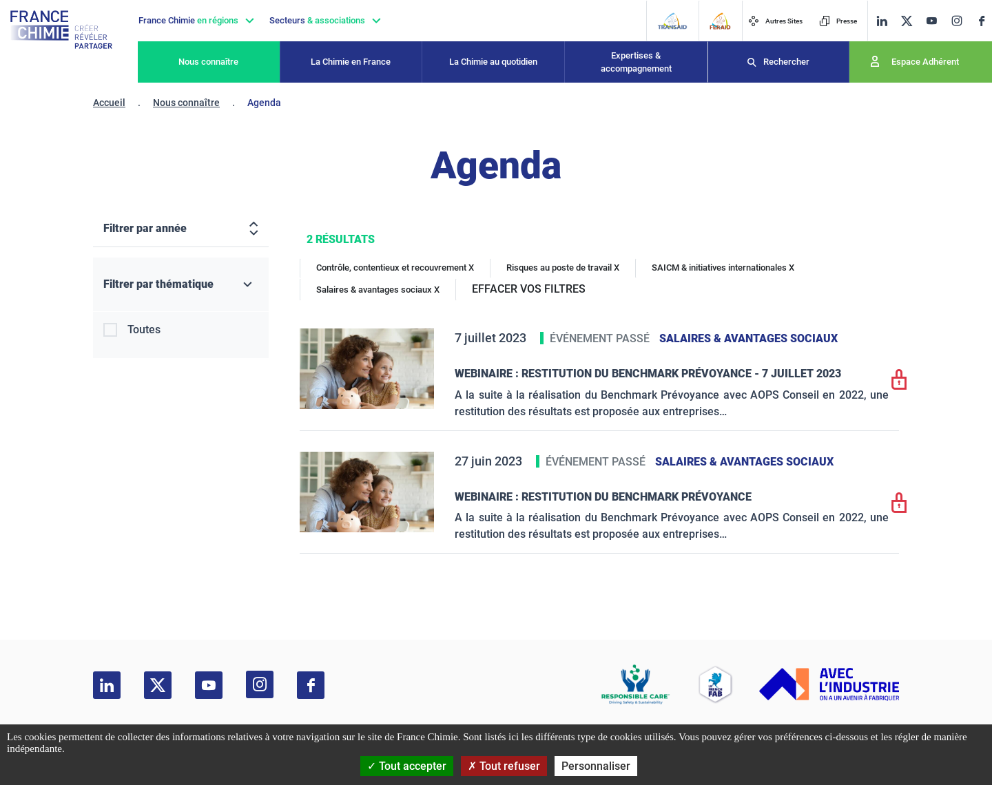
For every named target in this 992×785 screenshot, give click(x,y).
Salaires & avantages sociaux (748, 338)
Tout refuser (504, 766)
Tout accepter (406, 766)
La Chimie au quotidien (493, 61)
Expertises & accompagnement (636, 62)
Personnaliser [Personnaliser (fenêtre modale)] (595, 766)
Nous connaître (208, 61)
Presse (838, 21)
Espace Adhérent (925, 61)
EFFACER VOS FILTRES (529, 288)
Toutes (144, 329)
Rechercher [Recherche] (786, 61)
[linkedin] (881, 21)
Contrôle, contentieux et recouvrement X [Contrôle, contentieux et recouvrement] (395, 267)
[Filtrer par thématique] (181, 285)
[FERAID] (720, 21)
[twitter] (907, 21)
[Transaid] (672, 21)
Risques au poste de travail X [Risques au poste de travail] (562, 267)
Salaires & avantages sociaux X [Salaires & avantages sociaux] (378, 289)
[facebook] (981, 21)
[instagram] (956, 20)
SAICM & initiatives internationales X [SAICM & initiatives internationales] (723, 267)
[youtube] (931, 21)
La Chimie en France (351, 61)
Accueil (109, 102)
